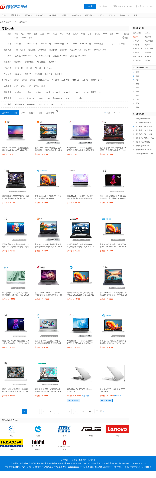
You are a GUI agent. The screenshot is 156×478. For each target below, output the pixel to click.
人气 (23, 113)
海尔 (62, 34)
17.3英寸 (28, 92)
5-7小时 (29, 68)
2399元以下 (19, 44)
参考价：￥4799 (41, 154)
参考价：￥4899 (106, 299)
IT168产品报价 (13, 6)
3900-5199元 (59, 44)
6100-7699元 (85, 44)
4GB (23, 86)
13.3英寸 (56, 92)
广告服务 (73, 460)
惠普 (36, 34)
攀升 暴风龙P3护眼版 (143, 142)
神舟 (49, 34)
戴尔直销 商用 (75, 50)
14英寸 (47, 92)
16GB (36, 86)
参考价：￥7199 (73, 299)
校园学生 (28, 74)
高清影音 (58, 74)
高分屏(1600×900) (42, 56)
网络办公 (124, 15)
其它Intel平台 (43, 80)
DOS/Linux (62, 104)
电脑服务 (136, 45)
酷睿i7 (17, 80)
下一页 (100, 411)
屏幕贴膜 (136, 52)
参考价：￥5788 (41, 347)
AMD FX (55, 80)
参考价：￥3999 (41, 203)
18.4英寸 (18, 92)
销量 (15, 113)
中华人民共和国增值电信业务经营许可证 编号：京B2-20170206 (70, 463)
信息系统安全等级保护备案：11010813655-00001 (64, 467)
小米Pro (149, 6)
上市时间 (5, 113)
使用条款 (82, 460)
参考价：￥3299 (8, 154)
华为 (83, 34)
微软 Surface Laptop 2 (123, 6)
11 (90, 411)
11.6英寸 (76, 92)
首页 (2, 22)
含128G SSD (44, 98)
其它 (100, 92)
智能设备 (77, 15)
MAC (53, 104)
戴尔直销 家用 (100, 50)
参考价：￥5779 (8, 299)
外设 (65, 15)
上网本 (147, 33)
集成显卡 (52, 62)
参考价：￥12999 (42, 299)
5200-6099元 (72, 44)
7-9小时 (38, 68)
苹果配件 (148, 56)
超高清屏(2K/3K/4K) (78, 56)
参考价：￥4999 (106, 203)
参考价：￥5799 (106, 251)
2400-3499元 (32, 44)
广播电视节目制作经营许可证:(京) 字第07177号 (24, 467)
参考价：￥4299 (73, 203)
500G (21, 98)
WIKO (23, 38)
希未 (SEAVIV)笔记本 (143, 119)
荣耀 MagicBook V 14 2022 (145, 154)
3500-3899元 (45, 44)
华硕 (29, 34)
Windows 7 (43, 104)
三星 (42, 34)
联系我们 (91, 460)
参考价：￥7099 (106, 154)
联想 (16, 34)
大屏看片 (87, 50)
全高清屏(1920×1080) (23, 56)
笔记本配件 (137, 60)
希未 (30, 38)
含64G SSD (31, 98)
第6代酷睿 (42, 50)
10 (83, 411)
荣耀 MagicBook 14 (142, 146)
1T (15, 98)
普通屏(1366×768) (60, 56)
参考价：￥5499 (8, 251)
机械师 (75, 34)
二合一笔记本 (19, 50)
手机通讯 (16, 15)
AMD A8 (75, 80)
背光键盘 (31, 50)
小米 (89, 34)
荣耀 (111, 34)
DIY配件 (53, 15)
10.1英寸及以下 (89, 92)
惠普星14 (139, 6)
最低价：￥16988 (78, 396)
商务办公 (48, 74)
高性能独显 (29, 62)
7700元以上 (98, 44)
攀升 (118, 34)
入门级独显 (41, 62)
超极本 (147, 45)
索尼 (55, 34)
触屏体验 (53, 50)
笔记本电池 (149, 41)
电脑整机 (40, 15)
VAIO (105, 34)
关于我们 (65, 460)
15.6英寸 (38, 92)
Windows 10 (19, 104)
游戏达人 (18, 74)
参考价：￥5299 (8, 347)
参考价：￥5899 (73, 347)
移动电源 (136, 41)
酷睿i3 (32, 80)
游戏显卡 (18, 62)
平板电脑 (148, 52)
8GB (16, 86)
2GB (29, 86)
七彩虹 (97, 34)
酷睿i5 (24, 80)
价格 (31, 113)
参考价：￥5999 (8, 396)
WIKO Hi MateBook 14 (143, 122)
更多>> (136, 15)
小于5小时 (18, 68)
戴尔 (23, 34)
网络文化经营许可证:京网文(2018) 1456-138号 (132, 467)
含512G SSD (71, 98)
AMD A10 (65, 80)
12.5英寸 (66, 92)
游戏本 (147, 60)
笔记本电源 (137, 33)
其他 (43, 86)
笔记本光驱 (149, 49)
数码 (101, 15)
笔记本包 (148, 37)
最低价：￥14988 (111, 396)
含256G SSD (58, 98)
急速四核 (63, 50)
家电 (112, 15)
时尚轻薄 (38, 74)
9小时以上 (48, 68)
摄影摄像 (90, 15)
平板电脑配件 (137, 56)
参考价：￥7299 (8, 203)
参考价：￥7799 (73, 251)
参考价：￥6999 (73, 154)
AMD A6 (85, 80)
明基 (68, 34)
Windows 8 (31, 104)
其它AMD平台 (96, 80)
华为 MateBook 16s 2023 (144, 150)
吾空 (16, 38)
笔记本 (28, 15)
